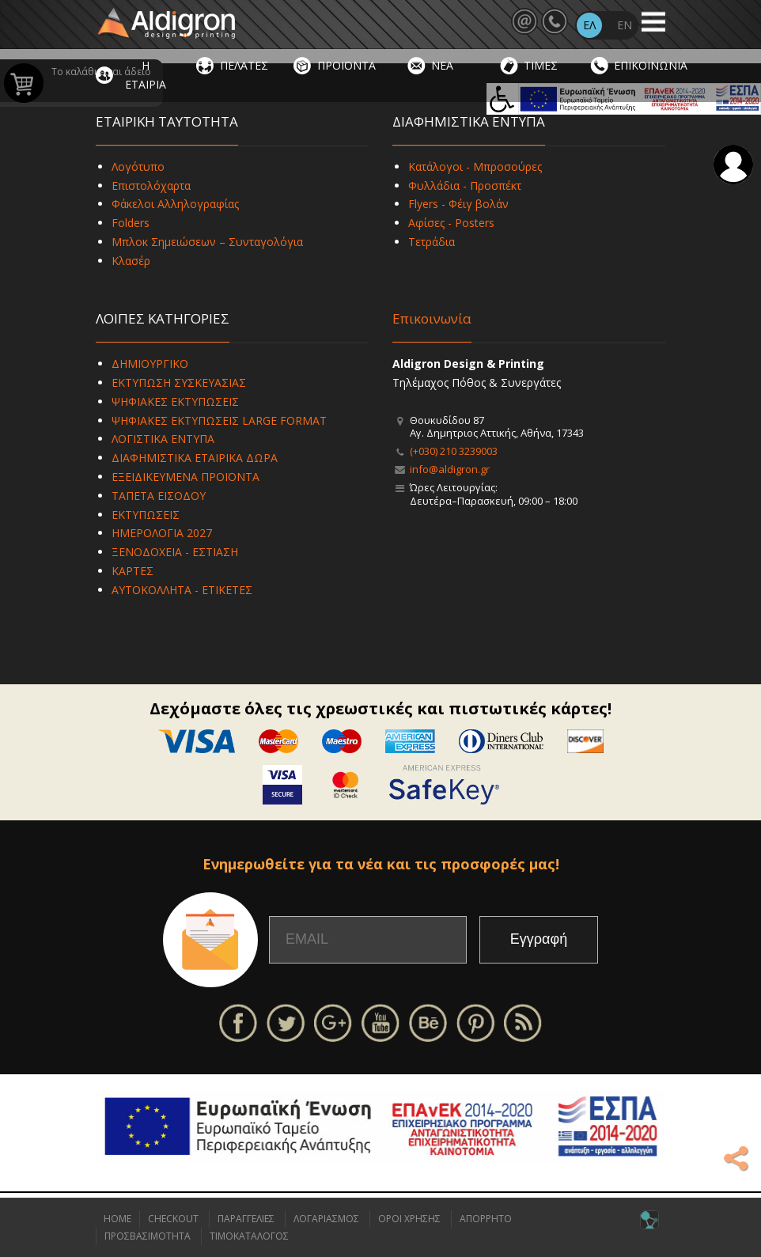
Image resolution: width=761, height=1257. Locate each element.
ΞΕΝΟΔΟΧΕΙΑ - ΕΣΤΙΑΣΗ (175, 551)
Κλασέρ (131, 260)
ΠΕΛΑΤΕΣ (244, 65)
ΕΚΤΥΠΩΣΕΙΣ (146, 514)
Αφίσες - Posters (451, 222)
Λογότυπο (138, 166)
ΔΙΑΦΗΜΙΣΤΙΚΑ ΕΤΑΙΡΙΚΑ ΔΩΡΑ (195, 457)
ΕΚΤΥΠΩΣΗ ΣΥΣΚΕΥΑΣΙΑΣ (179, 382)
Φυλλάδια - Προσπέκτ (464, 185)
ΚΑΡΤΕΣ (132, 570)
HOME (117, 1218)
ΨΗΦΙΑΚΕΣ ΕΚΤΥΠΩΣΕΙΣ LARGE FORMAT (219, 420)
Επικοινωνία (431, 318)
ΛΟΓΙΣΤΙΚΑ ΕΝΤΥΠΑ (163, 438)
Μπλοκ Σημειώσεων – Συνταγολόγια (207, 241)
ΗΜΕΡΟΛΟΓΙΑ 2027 (162, 532)
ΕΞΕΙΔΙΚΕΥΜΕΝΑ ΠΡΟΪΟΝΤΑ (185, 476)
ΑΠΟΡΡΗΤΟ (486, 1218)
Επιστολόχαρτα (151, 185)
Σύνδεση (733, 164)
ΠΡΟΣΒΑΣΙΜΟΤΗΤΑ (147, 1236)
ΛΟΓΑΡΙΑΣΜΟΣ (326, 1218)
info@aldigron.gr (450, 469)
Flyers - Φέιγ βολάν (458, 203)
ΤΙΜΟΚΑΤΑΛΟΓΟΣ (249, 1236)
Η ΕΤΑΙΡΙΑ (145, 75)
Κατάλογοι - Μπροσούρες (475, 166)
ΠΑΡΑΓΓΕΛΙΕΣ (246, 1218)
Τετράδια (431, 241)
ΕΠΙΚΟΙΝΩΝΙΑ (650, 65)
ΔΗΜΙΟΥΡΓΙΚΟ (150, 363)
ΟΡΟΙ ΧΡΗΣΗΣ (409, 1218)
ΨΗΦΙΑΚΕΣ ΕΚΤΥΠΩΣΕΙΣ (175, 401)
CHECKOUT (173, 1218)
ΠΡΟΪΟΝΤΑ (346, 65)
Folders (131, 222)
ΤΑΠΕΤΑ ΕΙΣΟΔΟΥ (159, 495)
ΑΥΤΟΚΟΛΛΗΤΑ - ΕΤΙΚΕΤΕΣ (182, 589)
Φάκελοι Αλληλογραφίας (175, 203)
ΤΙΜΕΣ (541, 65)
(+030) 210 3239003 (454, 451)
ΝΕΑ (442, 65)
